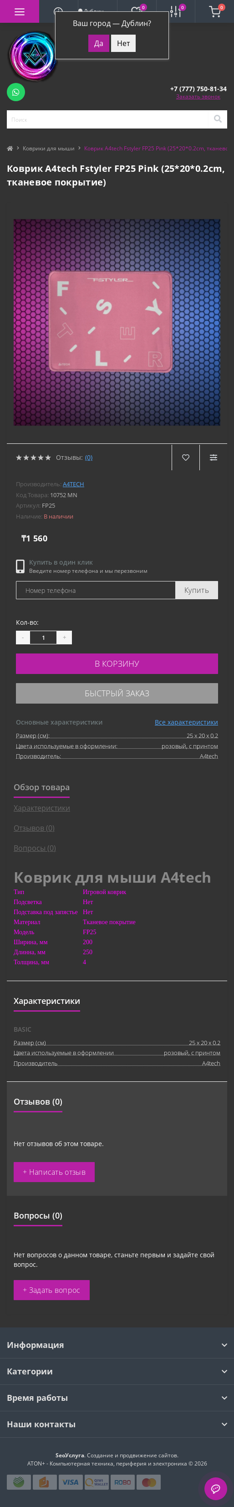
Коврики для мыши (49, 148)
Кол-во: (27, 622)
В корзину (117, 663)
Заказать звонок (198, 96)
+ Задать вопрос (52, 1290)
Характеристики (42, 808)
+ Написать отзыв (54, 1172)
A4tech (73, 484)
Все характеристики (186, 722)
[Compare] (213, 457)
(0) (88, 457)
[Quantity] (43, 637)
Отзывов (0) (34, 828)
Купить (196, 590)
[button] (198, 88)
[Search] (217, 119)
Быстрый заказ (117, 693)
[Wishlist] (185, 457)
